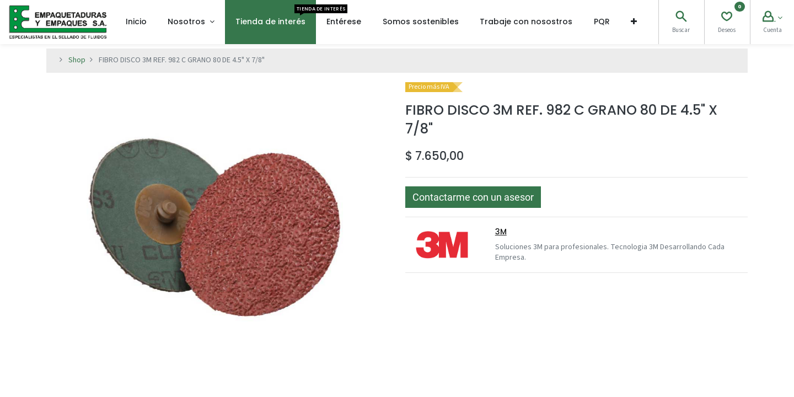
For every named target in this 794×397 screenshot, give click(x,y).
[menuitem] (136, 22)
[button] (633, 22)
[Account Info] (772, 18)
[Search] (681, 18)
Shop (76, 60)
